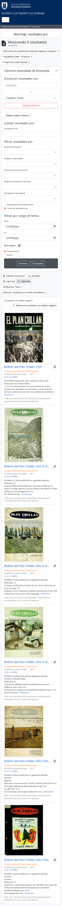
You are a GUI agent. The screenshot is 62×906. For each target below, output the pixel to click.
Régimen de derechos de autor (17, 181)
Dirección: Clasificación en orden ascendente (23, 292)
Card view (9, 281)
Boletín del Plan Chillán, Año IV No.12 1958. (27, 662)
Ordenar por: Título (12, 287)
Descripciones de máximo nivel (20, 204)
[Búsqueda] (31, 85)
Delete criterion (31, 105)
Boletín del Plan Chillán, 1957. (23, 367)
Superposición (13, 251)
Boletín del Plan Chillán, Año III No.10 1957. (27, 466)
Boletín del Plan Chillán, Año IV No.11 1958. (27, 566)
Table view (23, 281)
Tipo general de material (14, 193)
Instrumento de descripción (16, 170)
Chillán (15, 377)
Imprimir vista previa (14, 275)
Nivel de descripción (12, 147)
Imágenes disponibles (13, 158)
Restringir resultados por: (31, 34)
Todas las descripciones (17, 208)
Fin (5, 232)
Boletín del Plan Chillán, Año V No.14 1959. (27, 860)
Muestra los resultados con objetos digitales (35, 305)
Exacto (10, 255)
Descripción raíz (11, 128)
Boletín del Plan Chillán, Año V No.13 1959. (27, 761)
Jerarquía (34, 275)
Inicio (6, 221)
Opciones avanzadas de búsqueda (26, 71)
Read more (9, 394)
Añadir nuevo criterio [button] (17, 115)
